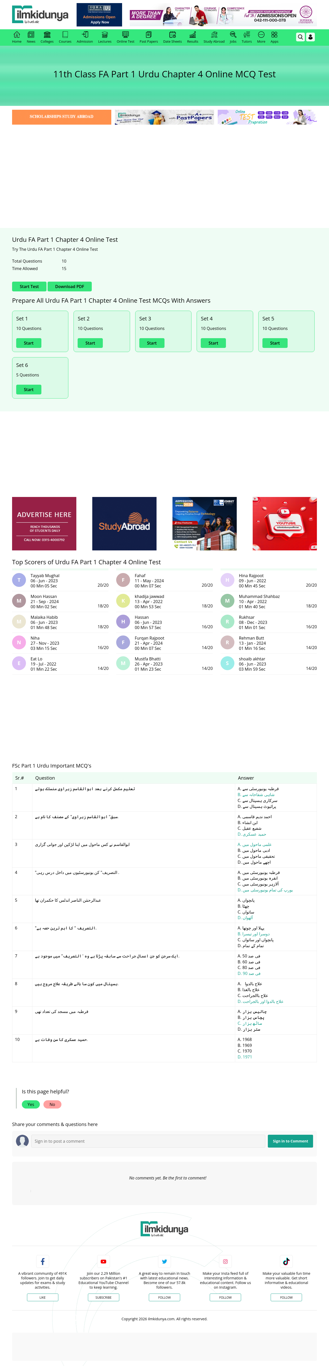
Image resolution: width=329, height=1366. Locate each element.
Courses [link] (65, 37)
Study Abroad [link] (214, 37)
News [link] (31, 37)
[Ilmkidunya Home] (40, 14)
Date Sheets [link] (172, 37)
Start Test (29, 286)
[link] (99, 14)
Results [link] (192, 37)
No (52, 1104)
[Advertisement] (164, 164)
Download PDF (69, 286)
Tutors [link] (247, 37)
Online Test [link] (125, 37)
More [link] (261, 37)
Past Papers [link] (149, 37)
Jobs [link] (233, 37)
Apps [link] (274, 37)
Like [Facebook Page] (43, 1297)
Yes (31, 1104)
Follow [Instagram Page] (225, 1297)
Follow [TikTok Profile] (286, 1297)
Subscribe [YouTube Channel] (104, 1297)
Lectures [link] (105, 37)
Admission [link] (85, 37)
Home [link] (17, 37)
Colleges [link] (47, 37)
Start (29, 343)
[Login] (310, 37)
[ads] (44, 524)
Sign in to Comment (290, 1141)
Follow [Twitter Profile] (164, 1297)
